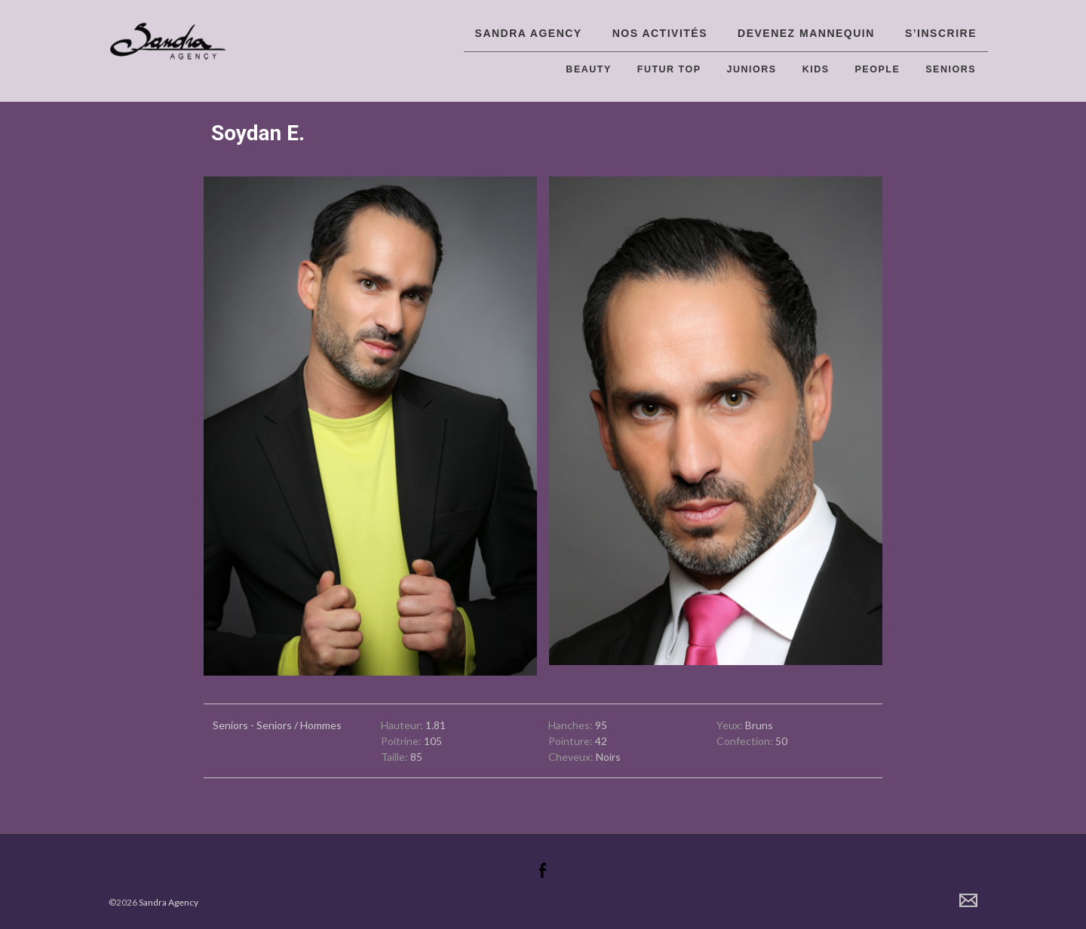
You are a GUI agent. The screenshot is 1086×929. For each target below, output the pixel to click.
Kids (816, 69)
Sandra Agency (528, 33)
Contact (968, 900)
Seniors (950, 69)
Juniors (752, 69)
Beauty (588, 69)
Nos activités (659, 33)
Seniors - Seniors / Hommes (277, 725)
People (877, 69)
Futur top (669, 69)
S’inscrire (941, 33)
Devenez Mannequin (806, 33)
